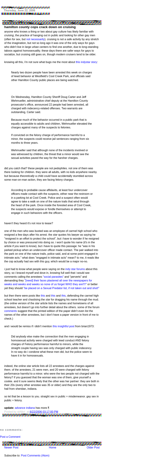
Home (52, 447)
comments (10, 311)
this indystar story (86, 62)
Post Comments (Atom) (35, 455)
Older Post (93, 447)
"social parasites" (53, 276)
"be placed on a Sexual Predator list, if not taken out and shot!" (61, 288)
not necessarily (35, 39)
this (43, 295)
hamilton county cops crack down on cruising (40, 27)
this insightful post (63, 326)
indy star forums (75, 269)
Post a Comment (10, 436)
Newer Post (11, 447)
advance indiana (25, 407)
